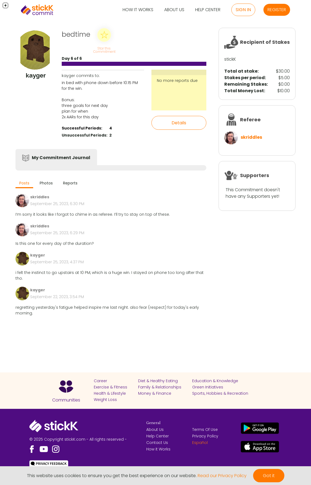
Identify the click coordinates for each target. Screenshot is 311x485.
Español (200, 442)
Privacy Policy (205, 436)
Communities (66, 400)
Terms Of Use (205, 429)
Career (100, 381)
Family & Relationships (159, 387)
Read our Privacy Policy (222, 475)
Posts (24, 183)
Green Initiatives (207, 387)
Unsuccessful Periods (84, 135)
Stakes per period (244, 78)
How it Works (138, 10)
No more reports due (177, 80)
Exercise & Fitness (110, 387)
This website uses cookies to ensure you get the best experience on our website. (112, 475)
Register (277, 10)
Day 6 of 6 (72, 58)
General (153, 423)
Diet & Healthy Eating (158, 381)
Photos (46, 183)
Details (179, 123)
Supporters (254, 175)
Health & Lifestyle (110, 393)
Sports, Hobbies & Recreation (220, 393)
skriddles (251, 137)
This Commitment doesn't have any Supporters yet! (253, 193)
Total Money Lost (244, 91)
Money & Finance (154, 393)
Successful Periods (81, 128)
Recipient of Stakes (265, 42)
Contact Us (157, 442)
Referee (250, 119)
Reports (70, 183)
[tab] (24, 183)
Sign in (243, 10)
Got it (269, 475)
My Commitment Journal (61, 158)
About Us (174, 10)
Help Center (207, 10)
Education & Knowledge (215, 381)
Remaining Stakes (245, 84)
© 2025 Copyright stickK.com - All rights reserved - (78, 439)
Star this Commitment (104, 50)
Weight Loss (105, 399)
